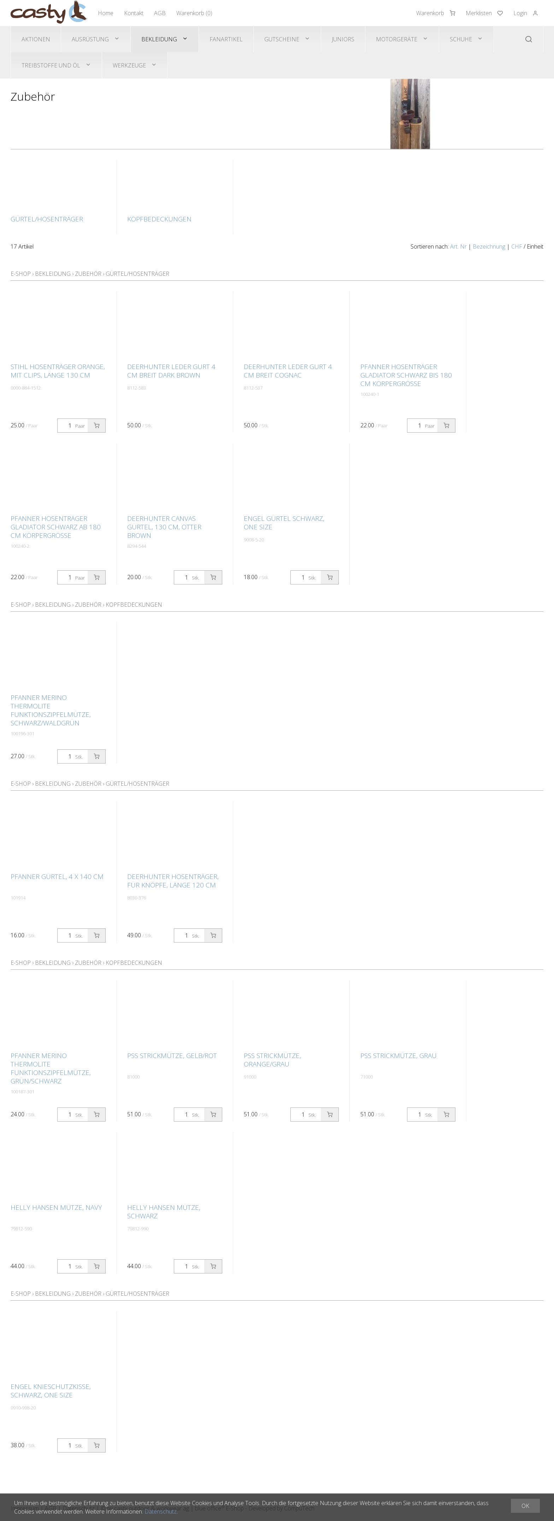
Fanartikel (226, 39)
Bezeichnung (489, 246)
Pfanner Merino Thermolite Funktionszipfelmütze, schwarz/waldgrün (51, 710)
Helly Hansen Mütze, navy (56, 1207)
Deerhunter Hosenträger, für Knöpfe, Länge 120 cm (173, 881)
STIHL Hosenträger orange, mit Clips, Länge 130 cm (58, 371)
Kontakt (133, 13)
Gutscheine (281, 39)
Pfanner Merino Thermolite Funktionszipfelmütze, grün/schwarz (51, 1068)
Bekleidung (159, 39)
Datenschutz (161, 1511)
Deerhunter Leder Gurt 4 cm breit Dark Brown (171, 371)
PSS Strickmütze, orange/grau (272, 1060)
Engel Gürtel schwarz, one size (284, 522)
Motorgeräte (396, 39)
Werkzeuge (129, 65)
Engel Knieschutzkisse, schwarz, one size (51, 1391)
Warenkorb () (194, 13)
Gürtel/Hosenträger (137, 274)
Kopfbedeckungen (134, 604)
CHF (516, 246)
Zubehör (88, 274)
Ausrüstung (90, 39)
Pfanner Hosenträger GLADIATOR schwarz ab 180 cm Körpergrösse (56, 527)
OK (525, 1506)
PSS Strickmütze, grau (398, 1055)
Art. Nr (458, 246)
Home (105, 13)
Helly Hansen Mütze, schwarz (163, 1211)
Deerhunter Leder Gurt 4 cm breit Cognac (288, 371)
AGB (160, 13)
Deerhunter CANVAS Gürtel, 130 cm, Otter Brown (164, 527)
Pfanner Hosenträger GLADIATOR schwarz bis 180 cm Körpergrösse (406, 375)
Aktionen (36, 39)
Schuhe (461, 39)
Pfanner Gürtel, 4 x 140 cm (57, 876)
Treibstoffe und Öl (51, 65)
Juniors (343, 39)
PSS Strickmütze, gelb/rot (172, 1055)
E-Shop (21, 274)
